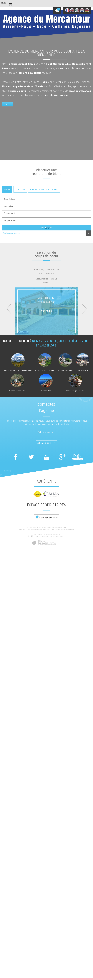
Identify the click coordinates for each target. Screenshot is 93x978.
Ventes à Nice (46, 391)
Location (20, 189)
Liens (52, 529)
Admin (57, 529)
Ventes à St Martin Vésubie (45, 370)
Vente (7, 189)
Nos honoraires (45, 529)
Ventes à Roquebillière (17, 391)
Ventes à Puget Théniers (75, 391)
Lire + (7, 104)
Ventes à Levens (83, 370)
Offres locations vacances (44, 189)
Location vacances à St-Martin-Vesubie (18, 370)
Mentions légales (33, 529)
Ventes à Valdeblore (65, 370)
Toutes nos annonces (67, 529)
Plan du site (22, 529)
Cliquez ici (46, 431)
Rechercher (46, 227)
